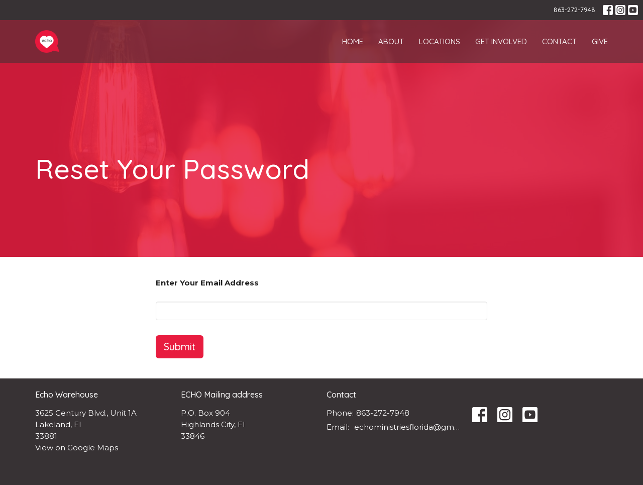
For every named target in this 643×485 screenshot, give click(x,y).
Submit (179, 346)
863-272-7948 (574, 10)
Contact (559, 41)
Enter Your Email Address (207, 282)
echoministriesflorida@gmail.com (408, 427)
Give (600, 41)
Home (352, 41)
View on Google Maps (76, 447)
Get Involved (501, 41)
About (391, 41)
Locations (439, 41)
